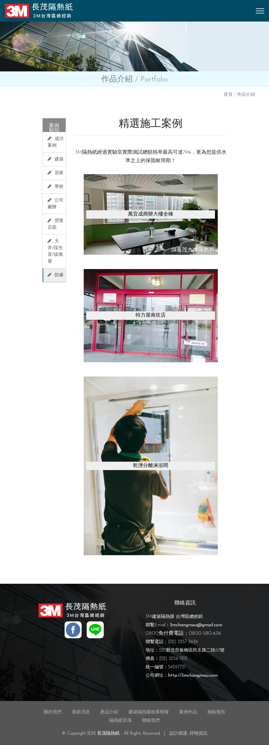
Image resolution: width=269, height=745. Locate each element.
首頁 (228, 94)
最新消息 (81, 712)
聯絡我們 (151, 720)
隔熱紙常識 (120, 720)
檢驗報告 (216, 712)
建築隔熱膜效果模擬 (148, 712)
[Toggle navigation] (260, 11)
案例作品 (188, 712)
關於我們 (53, 712)
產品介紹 (109, 712)
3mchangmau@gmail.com (196, 625)
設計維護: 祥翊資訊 (188, 733)
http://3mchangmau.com (193, 675)
